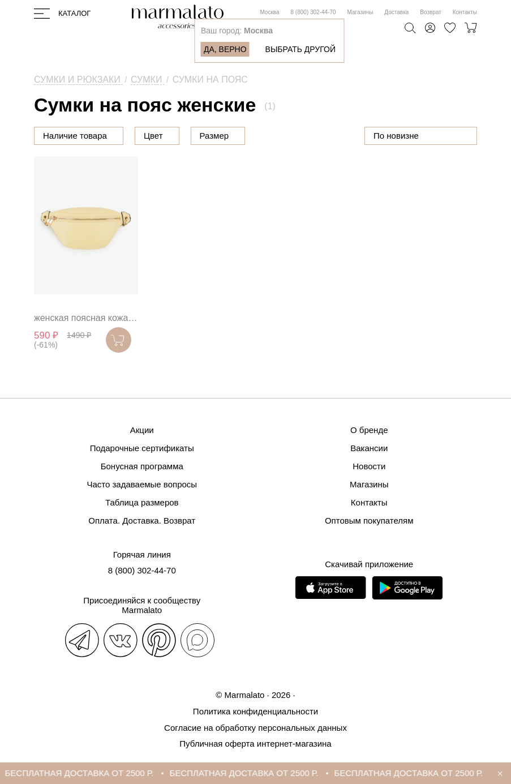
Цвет (153, 135)
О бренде (369, 430)
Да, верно (225, 49)
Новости (369, 466)
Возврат (430, 12)
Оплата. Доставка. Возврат (141, 520)
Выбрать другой (300, 49)
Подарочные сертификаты (142, 448)
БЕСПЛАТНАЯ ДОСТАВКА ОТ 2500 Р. (86, 773)
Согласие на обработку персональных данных (255, 727)
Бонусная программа (142, 466)
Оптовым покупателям (369, 520)
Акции (142, 430)
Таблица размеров (142, 502)
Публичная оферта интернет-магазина (255, 743)
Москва (269, 12)
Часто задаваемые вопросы (142, 484)
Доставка (396, 12)
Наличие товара (75, 135)
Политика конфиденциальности (255, 711)
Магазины (360, 12)
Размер (214, 135)
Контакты (465, 12)
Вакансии (369, 448)
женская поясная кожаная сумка (86, 318)
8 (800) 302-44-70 (313, 12)
